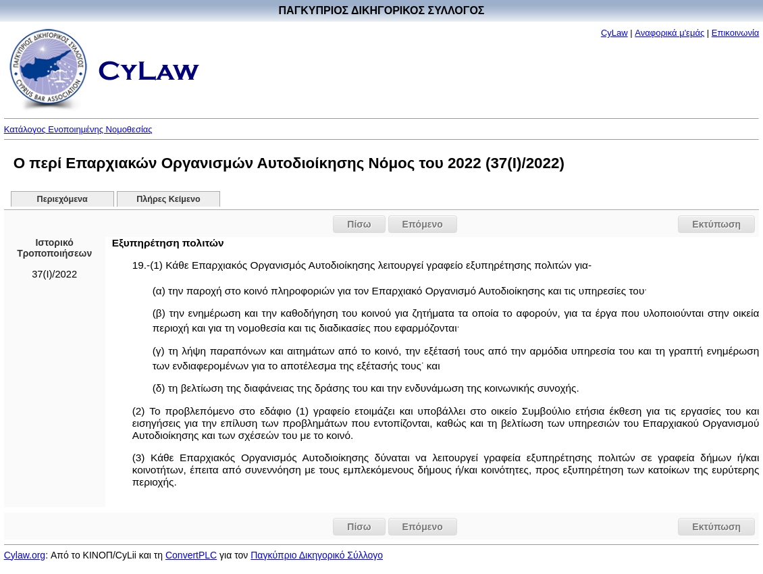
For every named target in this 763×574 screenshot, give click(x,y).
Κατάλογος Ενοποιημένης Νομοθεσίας (78, 129)
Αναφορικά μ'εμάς (669, 33)
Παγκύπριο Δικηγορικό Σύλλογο (317, 555)
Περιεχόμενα (62, 199)
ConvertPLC (191, 555)
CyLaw (614, 33)
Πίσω (359, 224)
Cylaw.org (24, 555)
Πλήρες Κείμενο (168, 199)
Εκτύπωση (716, 224)
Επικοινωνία (736, 33)
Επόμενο (422, 224)
